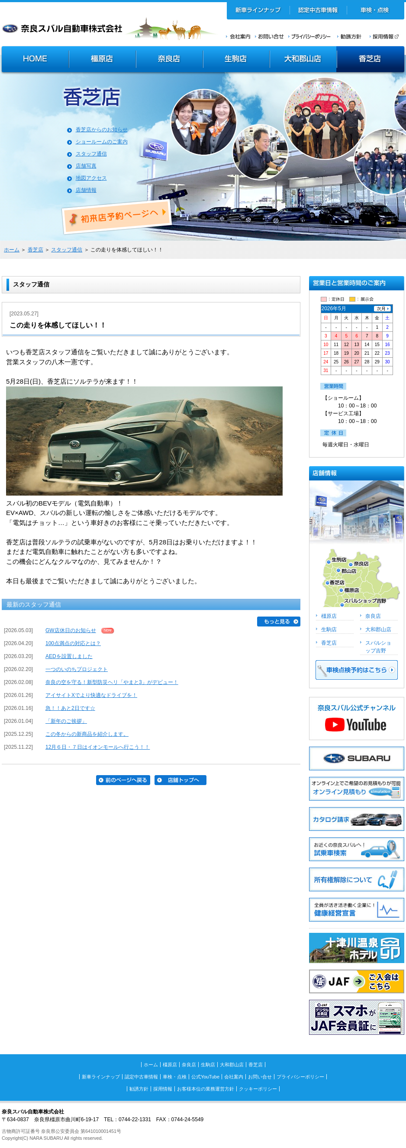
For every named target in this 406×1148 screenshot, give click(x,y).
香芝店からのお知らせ (102, 130)
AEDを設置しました (69, 656)
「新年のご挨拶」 (66, 721)
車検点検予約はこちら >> (357, 670)
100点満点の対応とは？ (73, 643)
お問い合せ (269, 36)
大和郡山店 (303, 60)
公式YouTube (205, 1076)
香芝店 (371, 60)
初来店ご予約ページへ (117, 216)
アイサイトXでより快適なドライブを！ (91, 695)
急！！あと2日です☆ (70, 708)
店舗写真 (86, 166)
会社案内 (238, 36)
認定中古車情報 (318, 10)
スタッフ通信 (91, 154)
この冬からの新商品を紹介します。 (87, 734)
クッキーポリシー (258, 1088)
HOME (34, 60)
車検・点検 (375, 10)
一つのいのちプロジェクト (76, 669)
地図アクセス (91, 178)
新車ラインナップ (258, 10)
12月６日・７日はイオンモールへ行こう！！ (97, 747)
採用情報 (387, 36)
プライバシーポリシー (309, 36)
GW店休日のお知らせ (70, 630)
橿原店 (102, 60)
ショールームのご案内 (102, 142)
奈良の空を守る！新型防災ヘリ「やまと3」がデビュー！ (111, 682)
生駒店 (236, 60)
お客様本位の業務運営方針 (205, 1088)
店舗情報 (86, 190)
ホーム (11, 250)
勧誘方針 (348, 36)
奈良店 (169, 60)
